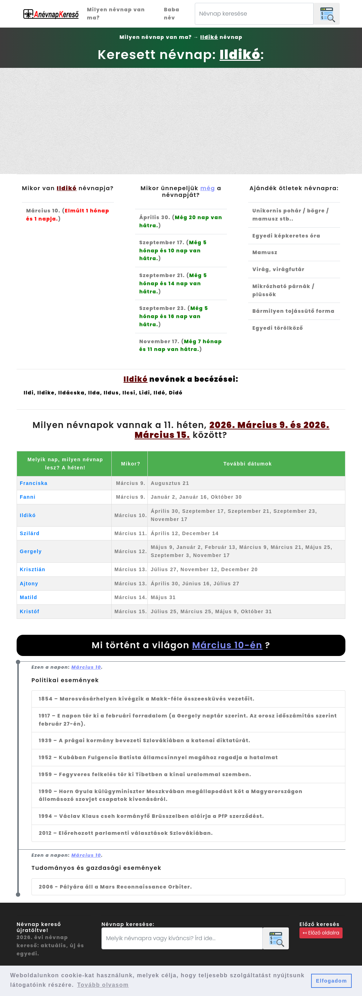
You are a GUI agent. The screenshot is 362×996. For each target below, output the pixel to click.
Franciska (34, 483)
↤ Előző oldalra (321, 932)
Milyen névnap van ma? (116, 13)
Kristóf (30, 611)
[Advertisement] (181, 120)
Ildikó (28, 515)
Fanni (28, 497)
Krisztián (33, 569)
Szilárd (30, 533)
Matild (28, 597)
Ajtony (29, 583)
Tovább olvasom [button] (103, 985)
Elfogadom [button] (331, 981)
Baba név (172, 13)
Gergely (31, 551)
